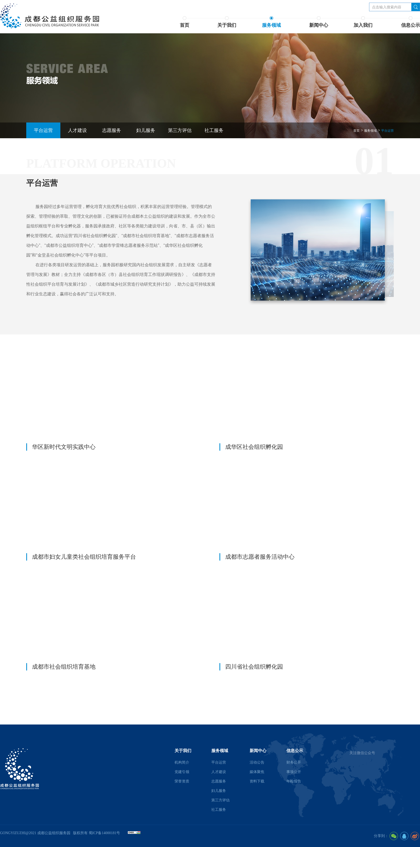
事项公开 (293, 772)
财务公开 (293, 762)
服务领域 (370, 130)
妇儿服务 (145, 130)
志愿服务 (111, 130)
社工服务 (213, 130)
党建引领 (182, 772)
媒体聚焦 (257, 772)
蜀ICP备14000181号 (104, 833)
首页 (356, 130)
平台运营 (43, 130)
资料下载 (257, 781)
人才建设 (77, 130)
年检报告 (293, 781)
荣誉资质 (182, 781)
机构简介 (182, 762)
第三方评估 (180, 130)
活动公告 (257, 762)
